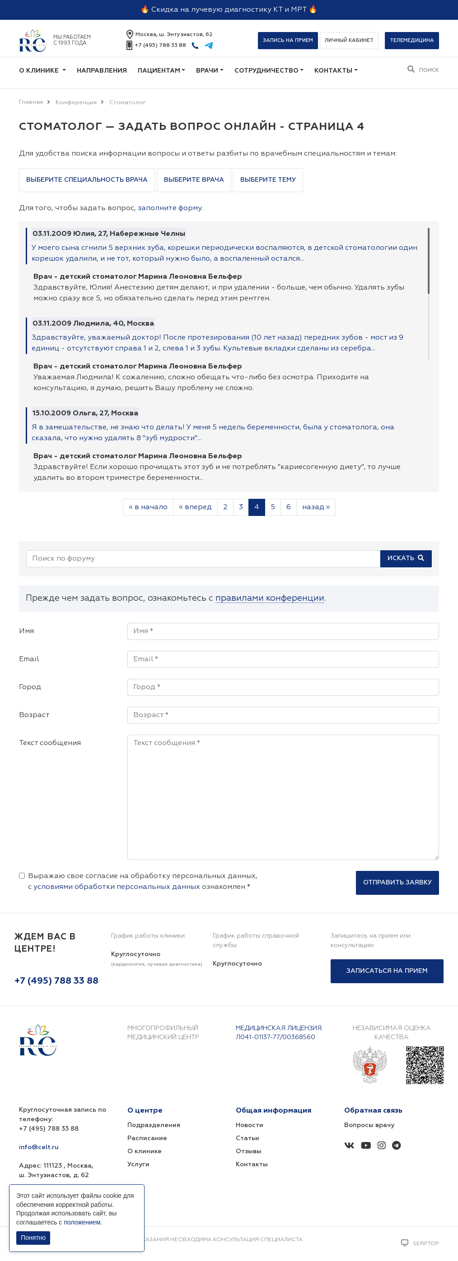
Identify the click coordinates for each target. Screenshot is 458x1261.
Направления (102, 71)
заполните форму (169, 208)
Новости (249, 1125)
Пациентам (159, 71)
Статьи (247, 1138)
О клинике (40, 71)
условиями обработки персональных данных (116, 887)
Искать (406, 558)
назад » (316, 507)
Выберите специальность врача (87, 180)
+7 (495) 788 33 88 (160, 45)
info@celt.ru (39, 1147)
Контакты (333, 71)
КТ (278, 10)
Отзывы (249, 1151)
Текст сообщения (50, 743)
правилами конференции (269, 598)
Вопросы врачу (369, 1125)
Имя (26, 631)
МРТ (299, 10)
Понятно (33, 1237)
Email (29, 659)
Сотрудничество (266, 71)
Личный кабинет (349, 40)
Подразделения (153, 1125)
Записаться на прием (387, 971)
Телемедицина (412, 40)
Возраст (34, 715)
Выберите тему (268, 180)
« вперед (195, 507)
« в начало (148, 507)
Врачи (207, 71)
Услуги (138, 1164)
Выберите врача (194, 180)
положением (82, 1222)
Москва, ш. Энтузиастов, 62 (174, 34)
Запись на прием (288, 40)
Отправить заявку (397, 882)
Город (30, 687)
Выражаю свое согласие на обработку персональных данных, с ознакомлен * (142, 882)
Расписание (147, 1138)
